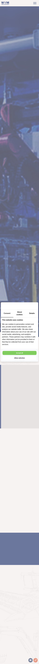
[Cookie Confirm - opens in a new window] (29, 306)
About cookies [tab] (19, 313)
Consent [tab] (7, 313)
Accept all (19, 353)
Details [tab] (32, 313)
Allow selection (19, 358)
